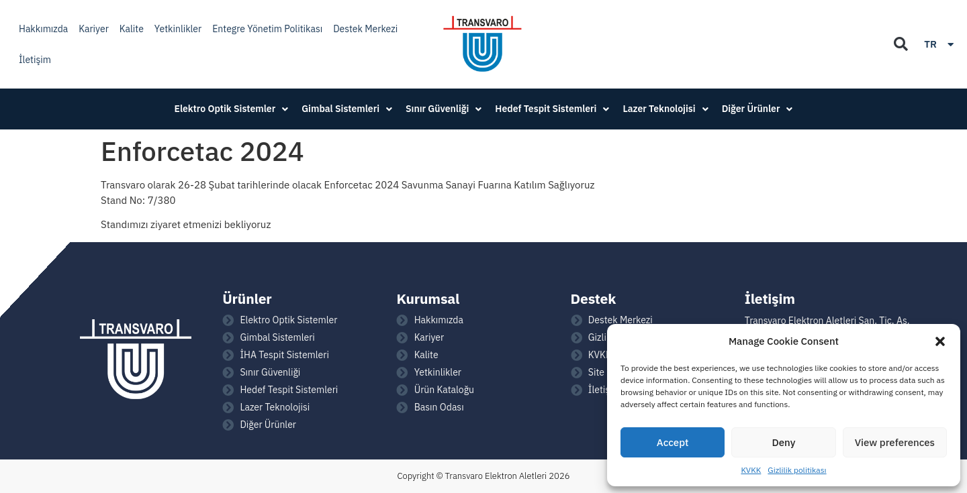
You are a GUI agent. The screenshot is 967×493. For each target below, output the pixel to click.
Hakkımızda (43, 29)
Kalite (132, 29)
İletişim (35, 60)
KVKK (751, 470)
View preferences (895, 442)
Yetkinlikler (177, 29)
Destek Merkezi (365, 29)
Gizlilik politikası (797, 470)
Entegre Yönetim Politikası (267, 29)
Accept (673, 442)
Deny (784, 442)
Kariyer (94, 29)
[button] (940, 341)
